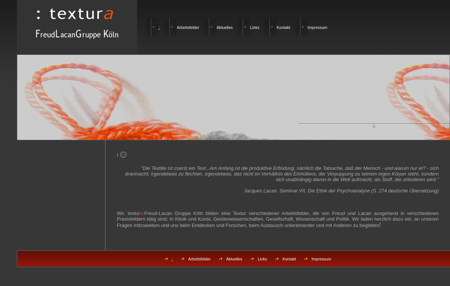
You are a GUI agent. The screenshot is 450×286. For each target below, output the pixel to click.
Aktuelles (224, 27)
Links (255, 27)
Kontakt (283, 27)
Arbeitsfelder (188, 27)
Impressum (318, 27)
